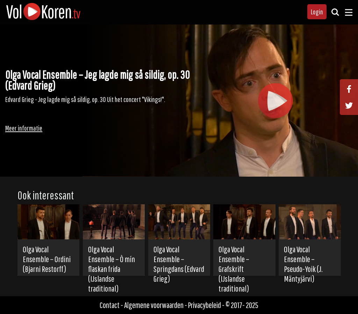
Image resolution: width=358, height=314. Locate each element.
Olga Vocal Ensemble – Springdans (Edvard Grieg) (178, 264)
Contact (110, 305)
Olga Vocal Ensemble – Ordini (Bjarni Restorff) (47, 259)
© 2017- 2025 (241, 305)
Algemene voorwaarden (154, 305)
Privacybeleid (204, 305)
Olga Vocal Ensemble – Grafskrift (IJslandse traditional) (234, 268)
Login (317, 12)
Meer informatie (23, 128)
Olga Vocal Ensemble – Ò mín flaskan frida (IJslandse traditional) (111, 268)
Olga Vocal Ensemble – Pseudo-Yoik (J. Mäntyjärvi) (303, 264)
